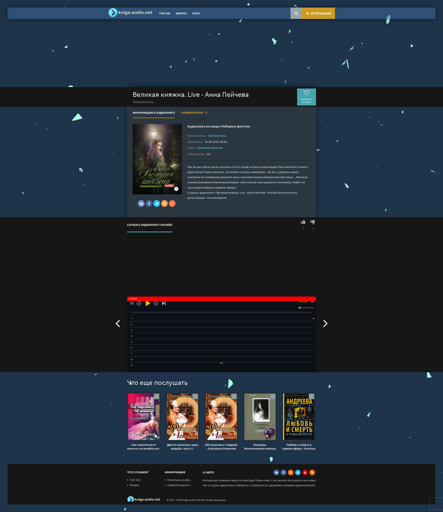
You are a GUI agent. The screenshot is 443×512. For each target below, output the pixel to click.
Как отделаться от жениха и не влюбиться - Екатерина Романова (143, 446)
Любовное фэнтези (235, 126)
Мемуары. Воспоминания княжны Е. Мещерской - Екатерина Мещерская (260, 446)
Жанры (181, 13)
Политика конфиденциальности (189, 480)
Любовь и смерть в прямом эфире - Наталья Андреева (298, 446)
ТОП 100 (164, 13)
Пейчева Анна (217, 136)
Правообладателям (180, 485)
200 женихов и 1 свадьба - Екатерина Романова (221, 446)
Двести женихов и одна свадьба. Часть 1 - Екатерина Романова (182, 446)
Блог (196, 13)
